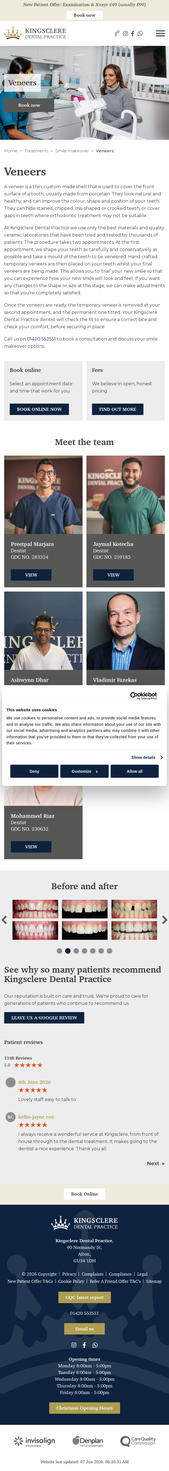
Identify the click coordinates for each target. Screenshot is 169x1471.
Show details (143, 757)
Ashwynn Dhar (29, 680)
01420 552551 (41, 339)
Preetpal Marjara (32, 544)
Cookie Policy (71, 1281)
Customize (85, 771)
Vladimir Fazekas (115, 680)
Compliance (120, 1274)
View (31, 575)
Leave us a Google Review (44, 1018)
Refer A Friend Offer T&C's (115, 1281)
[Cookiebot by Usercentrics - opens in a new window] (132, 696)
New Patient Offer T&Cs (30, 1281)
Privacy (69, 1274)
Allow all (135, 771)
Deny (34, 771)
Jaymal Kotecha (113, 544)
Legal (142, 1274)
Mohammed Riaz (32, 815)
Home (11, 150)
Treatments (36, 150)
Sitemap (154, 1281)
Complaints (92, 1274)
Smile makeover (72, 150)
